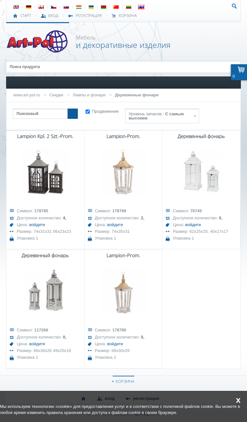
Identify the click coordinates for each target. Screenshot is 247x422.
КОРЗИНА (125, 381)
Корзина (128, 15)
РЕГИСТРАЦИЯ (89, 15)
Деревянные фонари (137, 94)
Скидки (56, 94)
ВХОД (53, 15)
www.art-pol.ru (26, 94)
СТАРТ (25, 15)
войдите (37, 224)
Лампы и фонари (89, 94)
